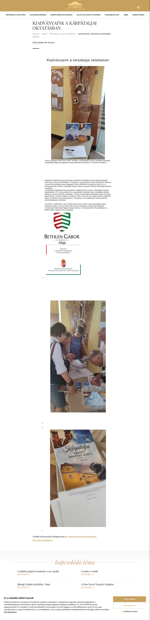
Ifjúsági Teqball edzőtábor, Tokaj (33, 584)
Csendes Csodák (89, 571)
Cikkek (44, 34)
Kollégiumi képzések (38, 15)
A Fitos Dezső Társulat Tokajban (97, 584)
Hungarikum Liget (112, 15)
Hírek (126, 15)
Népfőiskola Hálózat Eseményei (63, 34)
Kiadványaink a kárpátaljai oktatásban (94, 34)
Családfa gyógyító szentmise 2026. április (38, 571)
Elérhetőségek (138, 15)
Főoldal (36, 34)
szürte (36, 37)
